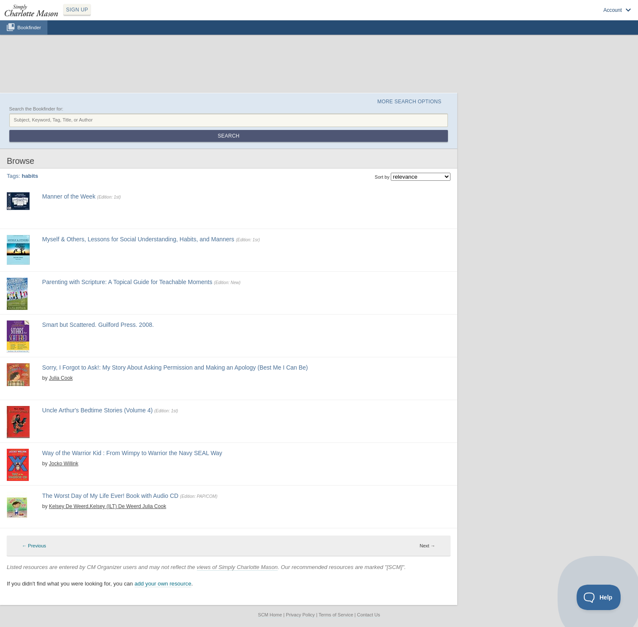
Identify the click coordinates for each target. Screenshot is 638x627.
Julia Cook (61, 378)
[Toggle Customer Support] (599, 597)
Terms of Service (335, 614)
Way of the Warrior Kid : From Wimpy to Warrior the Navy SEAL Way (132, 453)
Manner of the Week (69, 196)
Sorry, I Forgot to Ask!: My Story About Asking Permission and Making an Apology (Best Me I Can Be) (175, 367)
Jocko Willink (63, 464)
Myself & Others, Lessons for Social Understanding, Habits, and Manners (138, 239)
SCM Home (270, 614)
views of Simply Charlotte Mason (237, 567)
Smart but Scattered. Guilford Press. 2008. (98, 324)
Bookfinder (29, 27)
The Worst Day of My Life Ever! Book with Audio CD (110, 495)
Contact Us (368, 614)
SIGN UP (77, 10)
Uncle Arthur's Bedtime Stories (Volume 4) (97, 410)
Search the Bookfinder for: (36, 108)
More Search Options (409, 102)
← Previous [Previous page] (34, 545)
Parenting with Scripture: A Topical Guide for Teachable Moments (127, 282)
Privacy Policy (300, 614)
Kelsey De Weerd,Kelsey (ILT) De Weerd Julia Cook (107, 506)
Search (228, 136)
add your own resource (163, 583)
